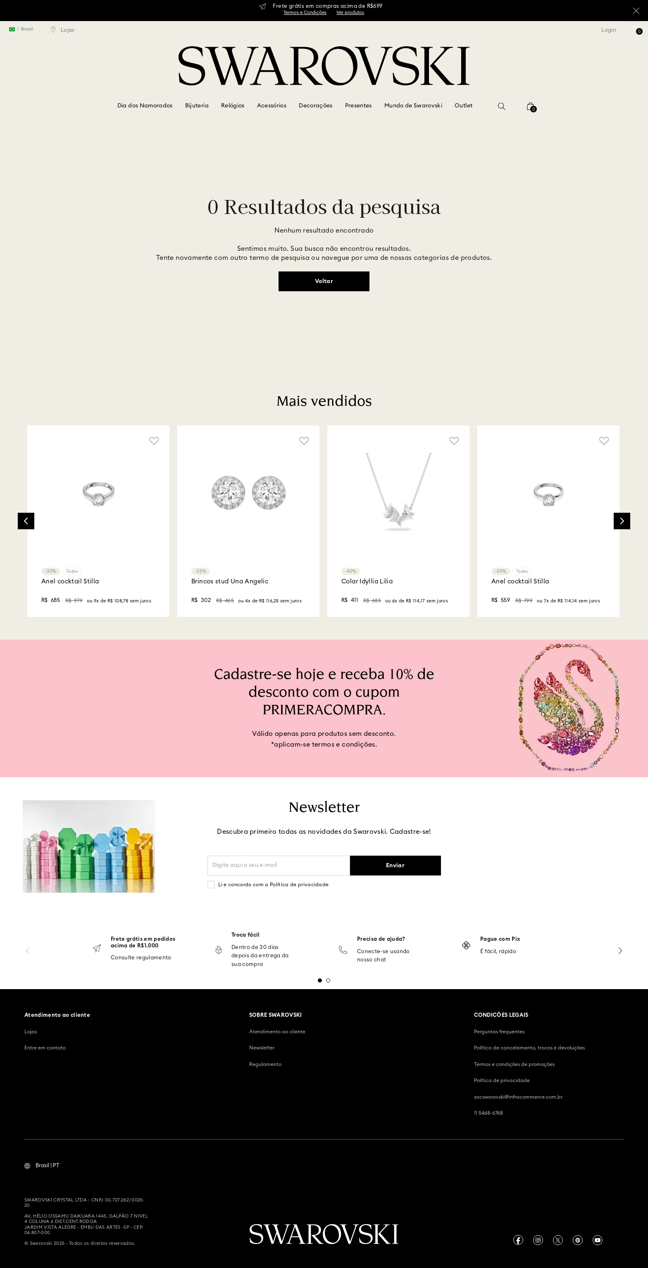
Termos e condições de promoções (514, 1064)
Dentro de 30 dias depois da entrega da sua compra (260, 956)
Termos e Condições (305, 12)
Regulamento (265, 1064)
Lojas (30, 1031)
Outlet (463, 106)
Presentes (358, 106)
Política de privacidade (502, 1080)
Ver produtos (350, 12)
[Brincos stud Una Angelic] (248, 521)
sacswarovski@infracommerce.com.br (518, 1096)
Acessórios (272, 106)
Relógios (233, 106)
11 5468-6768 (488, 1113)
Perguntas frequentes (499, 1031)
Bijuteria (197, 106)
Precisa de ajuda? (381, 939)
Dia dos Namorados (145, 106)
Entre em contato (45, 1047)
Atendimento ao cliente (277, 1031)
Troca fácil (245, 935)
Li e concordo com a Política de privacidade (273, 884)
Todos (72, 571)
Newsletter (261, 1047)
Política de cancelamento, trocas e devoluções (529, 1047)
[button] (501, 106)
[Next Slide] (622, 521)
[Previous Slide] (26, 521)
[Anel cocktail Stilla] (98, 521)
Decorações (316, 106)
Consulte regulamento (141, 958)
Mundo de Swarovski (413, 106)
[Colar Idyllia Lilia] (398, 521)
